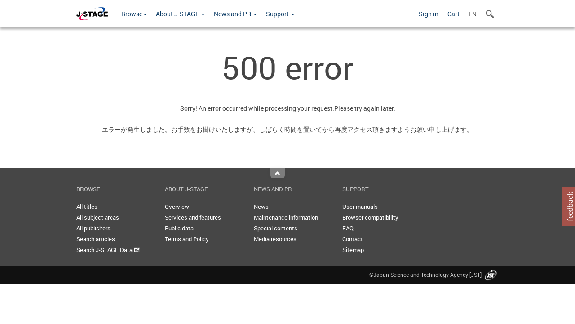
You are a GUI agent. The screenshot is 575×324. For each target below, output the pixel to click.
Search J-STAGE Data (108, 250)
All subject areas (97, 217)
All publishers (93, 228)
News (261, 206)
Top (277, 173)
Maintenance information (286, 217)
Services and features (193, 217)
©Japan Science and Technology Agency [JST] (434, 274)
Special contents (275, 228)
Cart (453, 13)
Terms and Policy (187, 239)
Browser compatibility (370, 217)
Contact (352, 239)
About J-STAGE (180, 13)
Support (280, 13)
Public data (179, 228)
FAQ (348, 228)
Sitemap (353, 250)
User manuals (360, 206)
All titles (86, 206)
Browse (134, 13)
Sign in (428, 13)
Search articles (95, 239)
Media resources (275, 239)
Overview (177, 206)
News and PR (235, 13)
